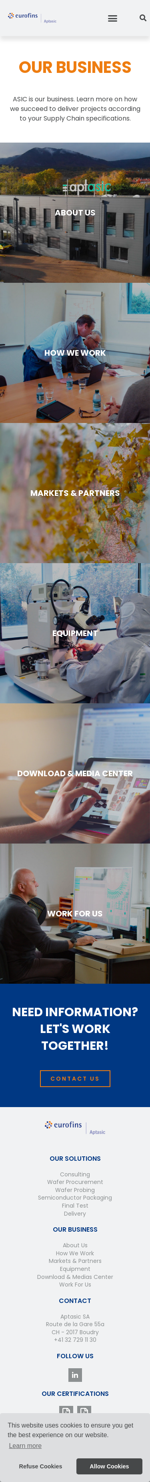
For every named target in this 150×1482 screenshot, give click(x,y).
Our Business (75, 1229)
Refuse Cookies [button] (40, 1466)
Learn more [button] (25, 1445)
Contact (75, 1300)
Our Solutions (75, 1158)
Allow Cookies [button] (109, 1466)
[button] (112, 18)
